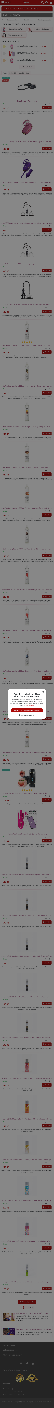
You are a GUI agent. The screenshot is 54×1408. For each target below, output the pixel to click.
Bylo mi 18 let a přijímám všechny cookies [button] (27, 710)
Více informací (30, 705)
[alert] (27, 704)
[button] (27, 715)
